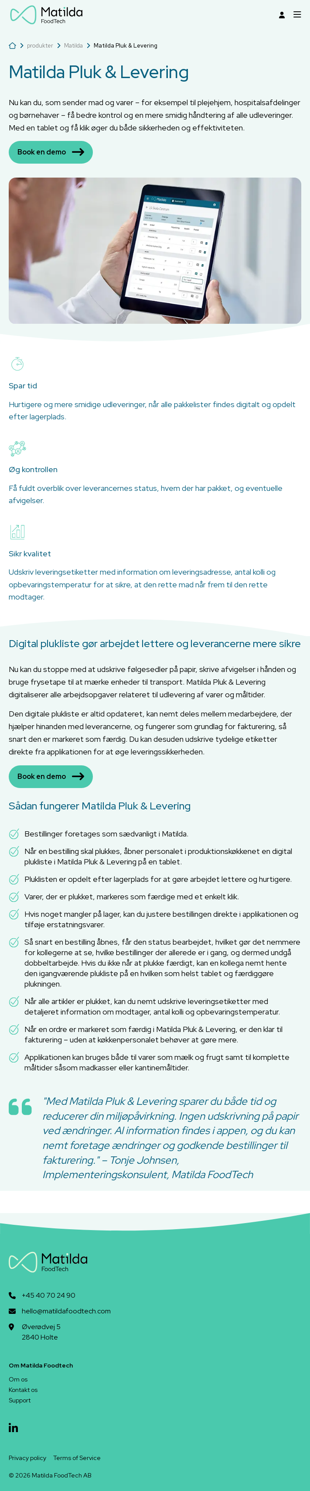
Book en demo (50, 152)
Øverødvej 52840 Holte (41, 1332)
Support (20, 1400)
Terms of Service (77, 1458)
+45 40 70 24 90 (48, 1295)
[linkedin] (13, 1428)
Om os (18, 1379)
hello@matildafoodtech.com (66, 1311)
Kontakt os (23, 1390)
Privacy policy (27, 1458)
